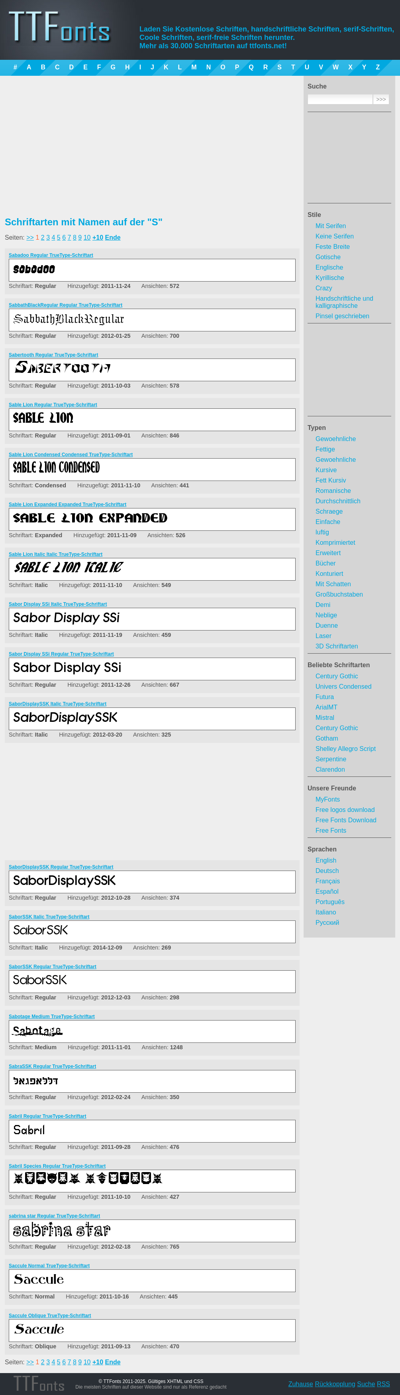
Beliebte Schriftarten (339, 665)
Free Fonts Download (346, 820)
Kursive (326, 470)
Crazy (324, 288)
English (326, 860)
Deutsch (327, 870)
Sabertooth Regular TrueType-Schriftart (53, 355)
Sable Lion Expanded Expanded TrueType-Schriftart (67, 504)
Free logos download (345, 809)
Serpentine (331, 759)
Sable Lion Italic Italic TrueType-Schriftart (55, 554)
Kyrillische (330, 277)
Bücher (326, 563)
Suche (366, 1384)
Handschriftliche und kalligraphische (344, 302)
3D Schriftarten (337, 646)
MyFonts (328, 799)
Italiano (326, 912)
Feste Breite (333, 246)
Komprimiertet (335, 542)
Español (327, 891)
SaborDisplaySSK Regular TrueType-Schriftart (61, 867)
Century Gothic (337, 676)
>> (30, 237)
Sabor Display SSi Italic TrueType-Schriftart (58, 604)
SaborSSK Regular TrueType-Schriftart (52, 966)
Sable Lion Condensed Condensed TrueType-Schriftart (71, 454)
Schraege (329, 511)
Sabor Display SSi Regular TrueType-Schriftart (61, 654)
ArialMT (326, 707)
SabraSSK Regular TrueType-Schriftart (52, 1066)
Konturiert (329, 573)
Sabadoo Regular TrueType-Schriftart (51, 255)
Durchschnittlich (338, 501)
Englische (329, 267)
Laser (323, 635)
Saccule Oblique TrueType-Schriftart (50, 1315)
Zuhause (300, 1384)
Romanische (333, 490)
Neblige (326, 615)
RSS (383, 1384)
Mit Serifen (331, 226)
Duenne (327, 625)
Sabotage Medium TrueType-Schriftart (52, 1016)
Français (328, 881)
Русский (327, 922)
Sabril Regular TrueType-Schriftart (47, 1116)
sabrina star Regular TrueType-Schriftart (54, 1216)
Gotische (328, 257)
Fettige (325, 449)
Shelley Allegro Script (346, 748)
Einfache (328, 521)
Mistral (325, 717)
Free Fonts (331, 830)
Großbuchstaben (339, 594)
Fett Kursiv (331, 480)
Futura (325, 697)
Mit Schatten (333, 584)
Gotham (327, 738)
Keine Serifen (335, 236)
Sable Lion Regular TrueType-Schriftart (53, 405)
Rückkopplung (335, 1384)
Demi (323, 604)
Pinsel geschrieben (342, 316)
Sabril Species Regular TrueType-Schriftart (57, 1166)
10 (87, 237)
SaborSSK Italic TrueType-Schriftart (49, 917)
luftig (322, 532)
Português (330, 901)
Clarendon (330, 769)
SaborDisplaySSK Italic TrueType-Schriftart (57, 704)
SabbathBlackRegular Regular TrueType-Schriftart (65, 305)
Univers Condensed (344, 686)
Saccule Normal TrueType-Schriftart (49, 1266)
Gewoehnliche (336, 438)
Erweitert (328, 553)
